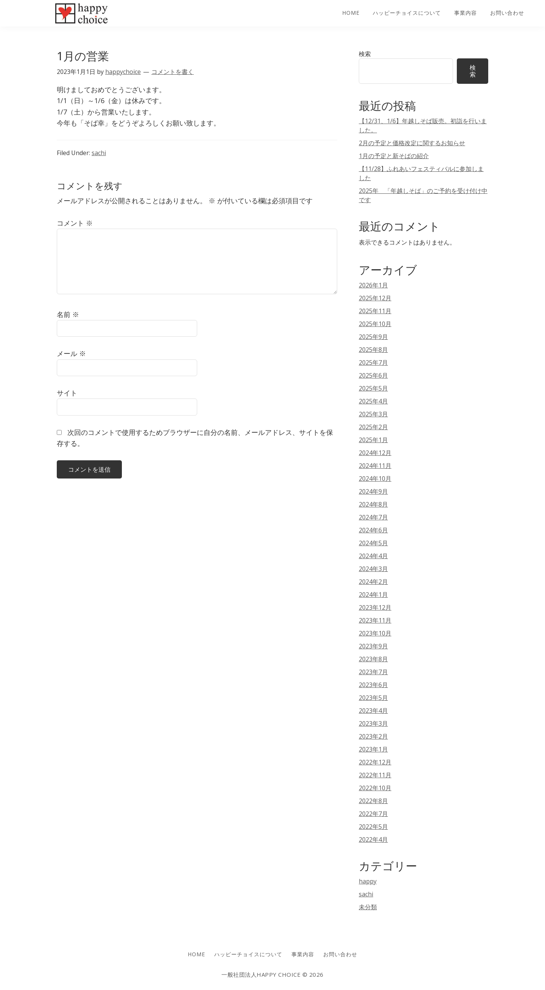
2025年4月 (373, 401)
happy (368, 881)
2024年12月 (375, 453)
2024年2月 (373, 581)
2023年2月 (373, 736)
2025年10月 (375, 324)
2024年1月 (373, 594)
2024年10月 (375, 478)
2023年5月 (373, 697)
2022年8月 (373, 801)
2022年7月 (373, 814)
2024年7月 (373, 517)
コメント (75, 222)
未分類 (368, 907)
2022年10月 (375, 788)
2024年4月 (373, 556)
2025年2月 (373, 427)
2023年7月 (373, 672)
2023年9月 (373, 646)
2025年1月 (373, 440)
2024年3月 (373, 569)
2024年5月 (373, 543)
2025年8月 (373, 349)
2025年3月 (373, 414)
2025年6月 (373, 375)
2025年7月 (373, 362)
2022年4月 (373, 839)
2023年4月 (373, 710)
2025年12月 (375, 298)
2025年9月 (373, 337)
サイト (67, 392)
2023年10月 (375, 633)
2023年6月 (373, 685)
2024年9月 (373, 491)
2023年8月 (373, 659)
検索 (365, 54)
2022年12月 (375, 762)
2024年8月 (373, 504)
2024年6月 (373, 530)
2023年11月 (375, 620)
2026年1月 (373, 285)
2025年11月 (375, 311)
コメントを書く (172, 71)
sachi (99, 153)
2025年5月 (373, 388)
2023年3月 (373, 723)
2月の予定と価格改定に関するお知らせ (412, 143)
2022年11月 (375, 775)
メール (71, 353)
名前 (68, 314)
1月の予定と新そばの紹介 (394, 156)
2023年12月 (375, 607)
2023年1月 (373, 749)
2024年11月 (375, 465)
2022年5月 (373, 826)
